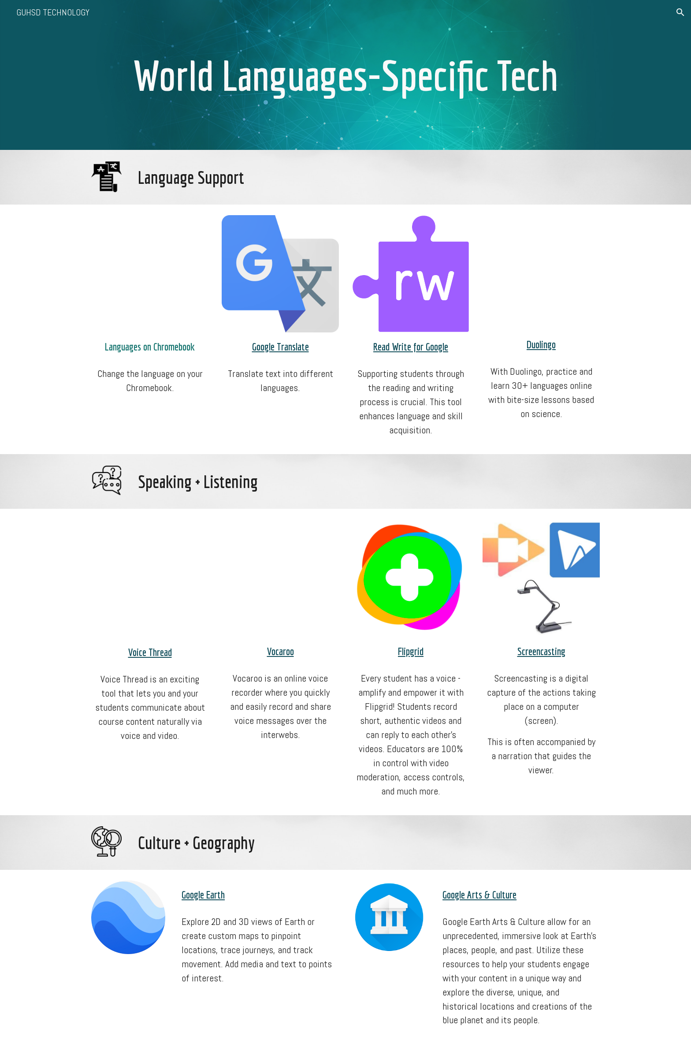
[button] (680, 12)
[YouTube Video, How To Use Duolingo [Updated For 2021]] (541, 272)
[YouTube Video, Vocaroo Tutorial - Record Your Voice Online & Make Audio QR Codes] (280, 578)
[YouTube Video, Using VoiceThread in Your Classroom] (149, 578)
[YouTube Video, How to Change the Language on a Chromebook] (149, 273)
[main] (345, 75)
